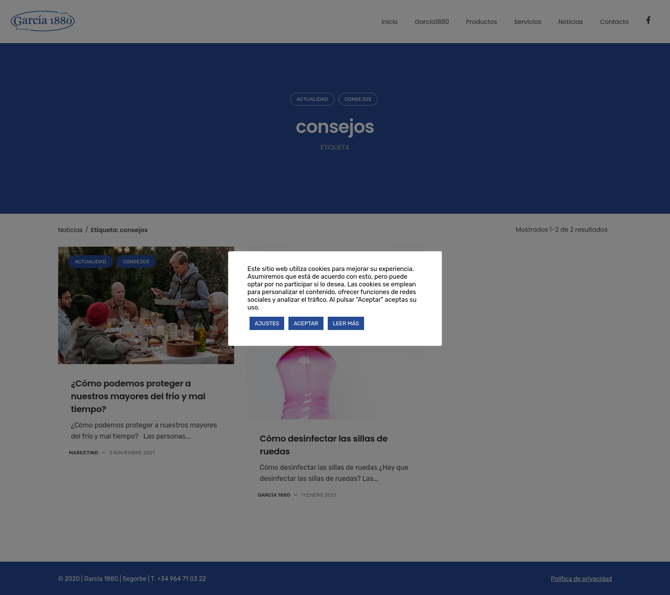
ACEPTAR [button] (306, 323)
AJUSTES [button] (267, 323)
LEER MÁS (346, 323)
